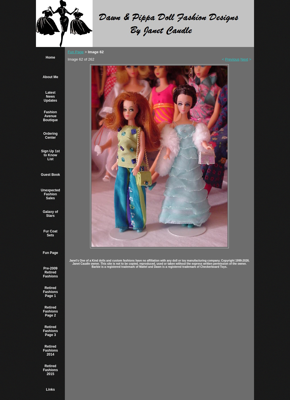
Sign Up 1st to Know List (50, 155)
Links (50, 390)
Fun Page (50, 253)
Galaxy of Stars (50, 214)
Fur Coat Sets (50, 233)
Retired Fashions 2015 (50, 370)
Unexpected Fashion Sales (50, 194)
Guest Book (50, 175)
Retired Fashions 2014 (50, 350)
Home (50, 57)
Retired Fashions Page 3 (50, 331)
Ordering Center (50, 136)
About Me (50, 77)
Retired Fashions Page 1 (50, 292)
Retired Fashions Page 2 (50, 311)
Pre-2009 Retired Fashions (50, 272)
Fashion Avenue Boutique (50, 116)
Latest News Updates (50, 96)
